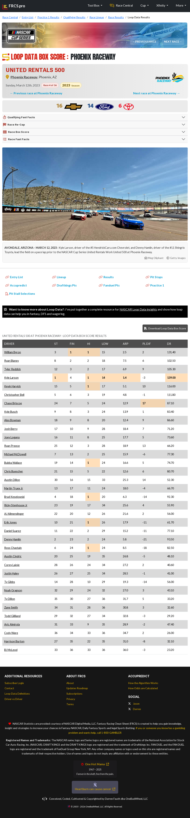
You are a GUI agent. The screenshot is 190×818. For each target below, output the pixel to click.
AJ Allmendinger (14, 513)
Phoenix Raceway (24, 77)
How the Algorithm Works (143, 683)
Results (106, 277)
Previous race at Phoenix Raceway (38, 93)
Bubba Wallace (13, 462)
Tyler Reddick (12, 369)
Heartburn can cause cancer (95, 789)
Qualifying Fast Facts (19, 117)
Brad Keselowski (14, 496)
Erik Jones (10, 522)
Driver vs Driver (13, 699)
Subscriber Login (14, 683)
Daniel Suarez (12, 530)
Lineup (59, 277)
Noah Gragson (13, 590)
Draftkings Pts (64, 285)
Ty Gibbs (9, 582)
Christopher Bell (14, 394)
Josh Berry (10, 428)
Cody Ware (11, 633)
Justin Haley (11, 573)
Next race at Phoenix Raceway (155, 93)
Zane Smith (11, 607)
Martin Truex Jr (13, 488)
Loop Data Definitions (17, 693)
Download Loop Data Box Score (165, 328)
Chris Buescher (13, 471)
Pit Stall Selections (20, 293)
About (70, 683)
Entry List (14, 277)
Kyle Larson (11, 377)
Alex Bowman (12, 420)
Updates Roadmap (77, 688)
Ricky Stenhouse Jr (15, 505)
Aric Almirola (12, 624)
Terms (70, 704)
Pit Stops (154, 277)
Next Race (171, 41)
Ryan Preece (12, 445)
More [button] (180, 5)
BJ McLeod (10, 649)
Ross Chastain (13, 547)
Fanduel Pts (109, 285)
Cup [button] (143, 5)
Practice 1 (155, 285)
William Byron (12, 352)
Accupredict (16, 285)
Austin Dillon (12, 479)
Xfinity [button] (161, 5)
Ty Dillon (9, 598)
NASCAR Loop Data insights (138, 309)
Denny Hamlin (12, 539)
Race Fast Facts (16, 139)
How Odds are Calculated (143, 688)
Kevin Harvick (12, 386)
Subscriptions (74, 693)
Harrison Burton (14, 641)
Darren (134, 709)
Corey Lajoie (12, 565)
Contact (9, 688)
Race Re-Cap (14, 124)
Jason (134, 703)
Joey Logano (12, 437)
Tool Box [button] (94, 5)
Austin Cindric (12, 556)
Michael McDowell (15, 454)
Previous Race (145, 41)
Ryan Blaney (11, 360)
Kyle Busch (11, 411)
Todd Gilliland (12, 616)
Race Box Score (16, 132)
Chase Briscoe (13, 403)
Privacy (70, 699)
